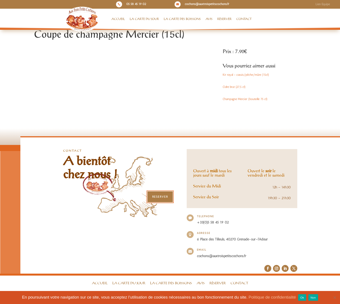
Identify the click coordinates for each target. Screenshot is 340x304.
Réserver (224, 19)
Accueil (118, 19)
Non (313, 297)
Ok (302, 297)
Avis (209, 19)
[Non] (334, 297)
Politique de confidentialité (272, 297)
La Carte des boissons (182, 19)
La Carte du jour (144, 19)
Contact (244, 19)
